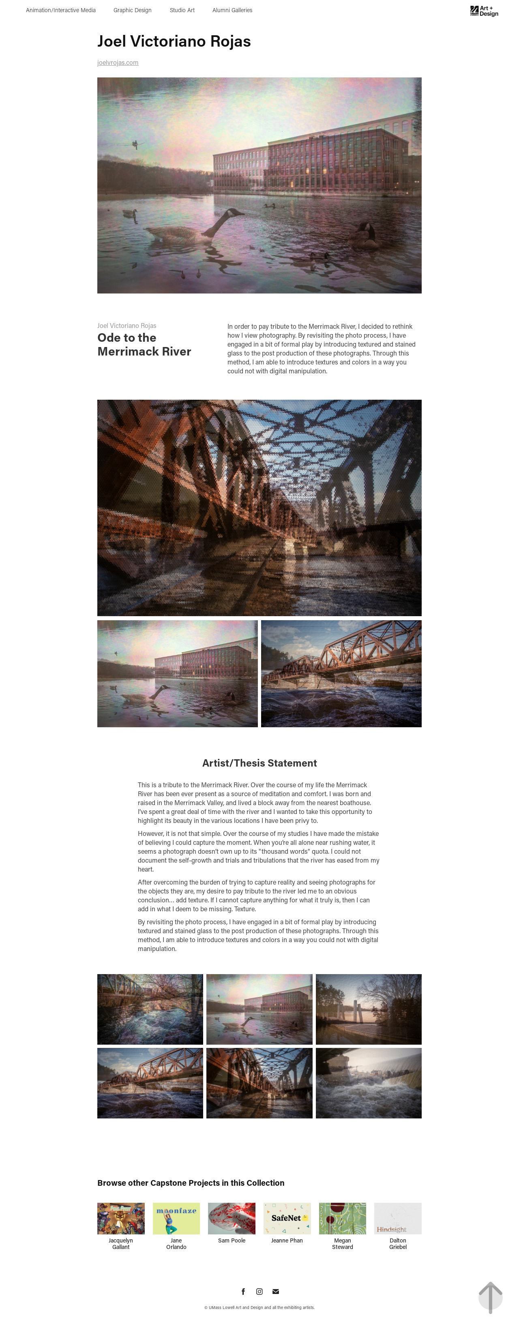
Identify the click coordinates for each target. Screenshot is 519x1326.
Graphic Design (133, 10)
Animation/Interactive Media (61, 10)
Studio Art (182, 10)
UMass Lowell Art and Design (236, 1307)
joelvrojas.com (118, 62)
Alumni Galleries (232, 10)
